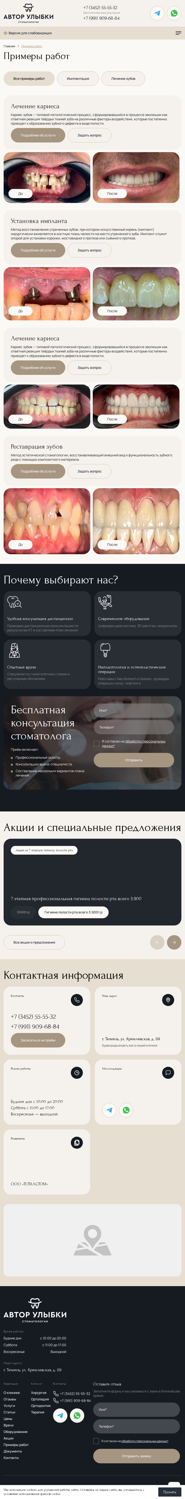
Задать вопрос (90, 135)
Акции (8, 1438)
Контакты (11, 1457)
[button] (174, 942)
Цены (8, 1418)
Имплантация (78, 78)
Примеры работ (16, 1444)
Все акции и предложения (34, 942)
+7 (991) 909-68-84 (101, 18)
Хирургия (38, 1392)
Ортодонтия (41, 1405)
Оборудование (15, 1431)
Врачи (8, 1425)
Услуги (9, 1405)
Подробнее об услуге (38, 135)
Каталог (36, 1384)
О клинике (12, 1392)
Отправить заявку (136, 1456)
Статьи (9, 1412)
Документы (13, 1451)
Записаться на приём (38, 1040)
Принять (169, 1492)
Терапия (37, 1412)
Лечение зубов (123, 78)
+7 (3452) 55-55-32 (101, 9)
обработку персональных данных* (133, 743)
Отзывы (10, 1399)
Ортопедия (40, 1399)
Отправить (134, 760)
